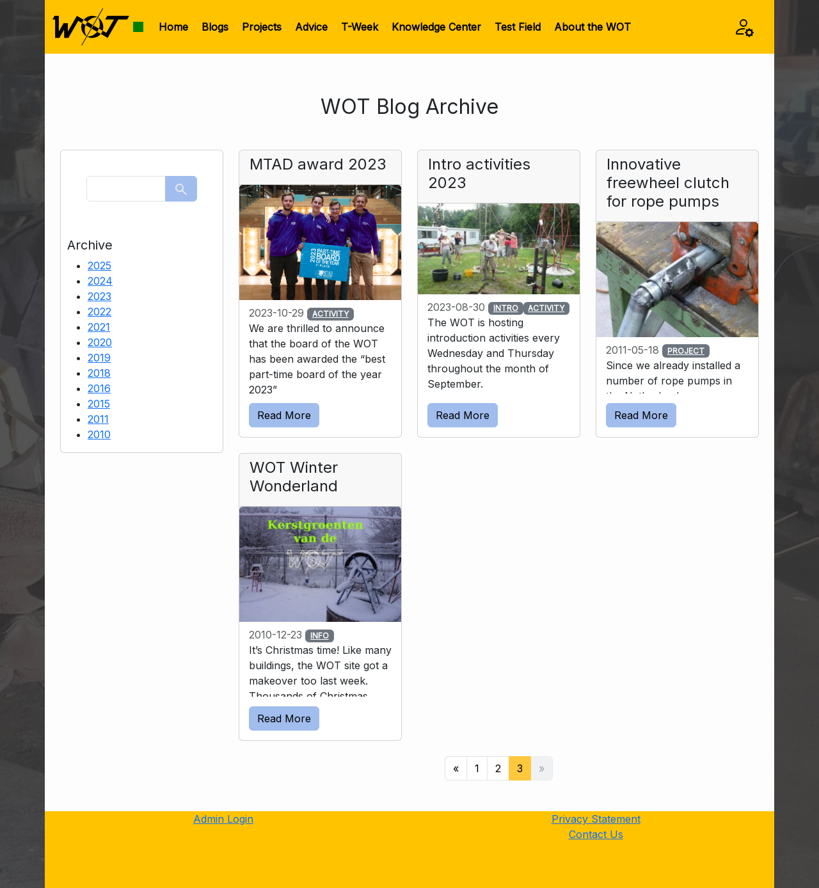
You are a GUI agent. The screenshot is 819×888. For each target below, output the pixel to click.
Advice (311, 26)
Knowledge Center (436, 26)
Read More (284, 415)
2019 (99, 357)
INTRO (505, 308)
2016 (99, 388)
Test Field (518, 26)
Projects (262, 26)
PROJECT (685, 351)
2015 (99, 403)
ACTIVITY (330, 314)
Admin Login (223, 819)
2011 (98, 419)
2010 (99, 434)
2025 (99, 265)
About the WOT (592, 26)
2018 (99, 373)
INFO (319, 635)
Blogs (215, 26)
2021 (99, 327)
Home (173, 26)
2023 (99, 296)
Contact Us (596, 834)
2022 (99, 311)
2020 (100, 342)
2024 (100, 280)
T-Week (359, 26)
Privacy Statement (596, 819)
